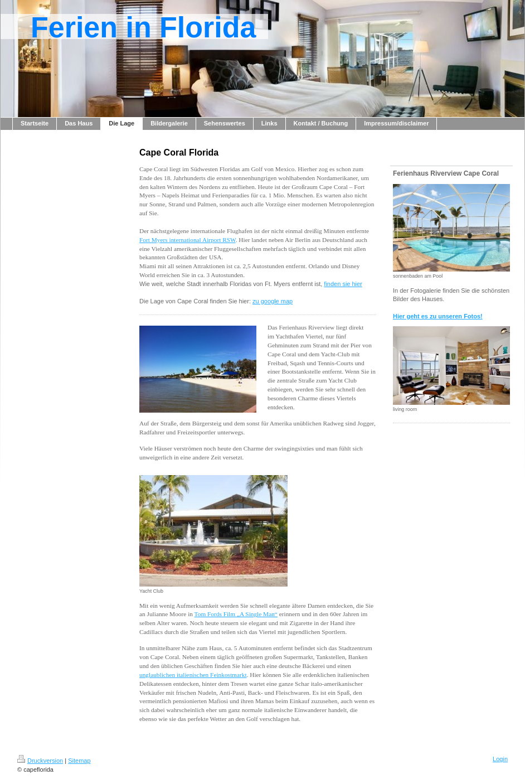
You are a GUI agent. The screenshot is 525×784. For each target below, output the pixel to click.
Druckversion (40, 760)
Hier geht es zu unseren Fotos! (438, 316)
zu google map (272, 301)
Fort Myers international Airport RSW (187, 239)
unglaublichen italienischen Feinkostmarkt (193, 674)
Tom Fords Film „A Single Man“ (236, 614)
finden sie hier (343, 283)
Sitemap (79, 760)
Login (500, 759)
